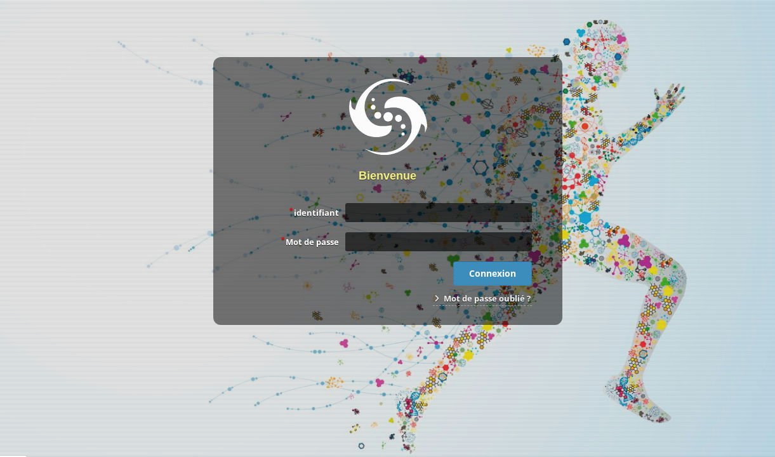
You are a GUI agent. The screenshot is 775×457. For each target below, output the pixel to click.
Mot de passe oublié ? (482, 298)
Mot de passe (310, 241)
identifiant (314, 212)
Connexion (492, 273)
